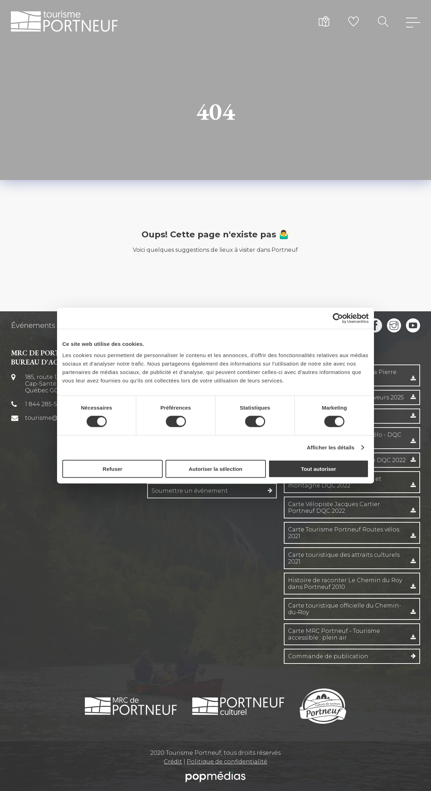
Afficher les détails (330, 447)
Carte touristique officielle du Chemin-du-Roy (344, 609)
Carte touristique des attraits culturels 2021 (344, 558)
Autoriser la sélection (216, 469)
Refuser (113, 469)
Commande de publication (328, 656)
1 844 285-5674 (46, 404)
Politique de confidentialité (227, 761)
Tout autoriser (318, 469)
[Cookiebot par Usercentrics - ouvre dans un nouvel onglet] (338, 318)
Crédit (173, 761)
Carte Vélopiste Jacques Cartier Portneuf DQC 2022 (334, 507)
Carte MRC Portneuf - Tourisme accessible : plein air (334, 634)
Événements (33, 325)
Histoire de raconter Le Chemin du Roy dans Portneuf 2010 (345, 583)
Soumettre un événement (189, 490)
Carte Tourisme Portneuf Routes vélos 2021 (343, 533)
